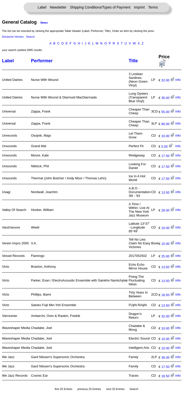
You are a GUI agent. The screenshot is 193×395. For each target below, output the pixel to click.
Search (30, 36)
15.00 (167, 244)
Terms (153, 7)
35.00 (167, 98)
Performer (42, 60)
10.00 (167, 136)
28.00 (167, 210)
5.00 (167, 146)
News (44, 22)
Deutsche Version (13, 36)
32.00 (167, 80)
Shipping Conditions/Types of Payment (100, 7)
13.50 (167, 192)
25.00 (167, 256)
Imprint (139, 7)
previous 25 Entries (89, 388)
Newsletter (58, 7)
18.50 (167, 295)
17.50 (167, 156)
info (178, 80)
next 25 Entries (115, 388)
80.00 (167, 124)
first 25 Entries (63, 388)
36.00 (167, 357)
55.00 (167, 112)
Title (133, 60)
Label (42, 7)
